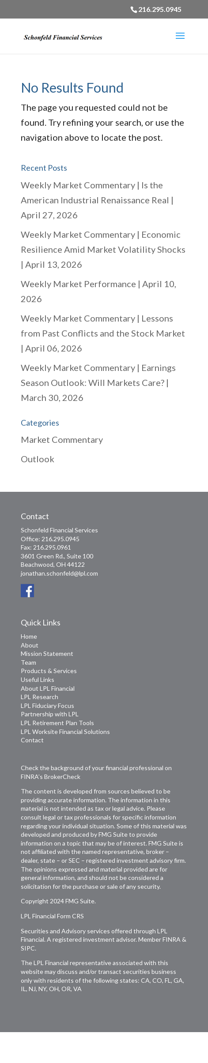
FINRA (172, 939)
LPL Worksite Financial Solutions (65, 731)
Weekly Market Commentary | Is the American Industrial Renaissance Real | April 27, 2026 (97, 200)
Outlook (37, 458)
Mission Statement (47, 653)
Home (29, 636)
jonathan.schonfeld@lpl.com (59, 573)
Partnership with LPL (50, 714)
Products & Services (49, 670)
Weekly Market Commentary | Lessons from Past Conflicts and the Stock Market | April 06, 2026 (103, 333)
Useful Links (37, 679)
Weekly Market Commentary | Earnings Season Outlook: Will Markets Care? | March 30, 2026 (98, 382)
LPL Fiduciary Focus (47, 705)
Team (28, 662)
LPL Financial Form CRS (52, 916)
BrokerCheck (62, 776)
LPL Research (39, 696)
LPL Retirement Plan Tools (57, 722)
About (29, 645)
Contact (32, 740)
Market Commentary (62, 439)
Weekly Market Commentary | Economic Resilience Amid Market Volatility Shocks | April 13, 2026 (103, 249)
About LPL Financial (48, 688)
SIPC (28, 948)
